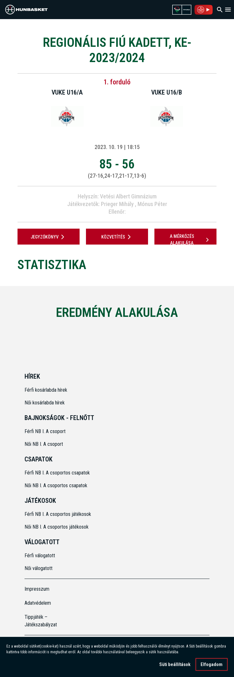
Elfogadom (212, 665)
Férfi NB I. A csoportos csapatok (58, 473)
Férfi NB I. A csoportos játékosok (58, 514)
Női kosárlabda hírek (45, 403)
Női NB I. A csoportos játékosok (57, 527)
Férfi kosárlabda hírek (46, 390)
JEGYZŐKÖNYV (49, 237)
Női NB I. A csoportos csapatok (57, 485)
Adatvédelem (38, 603)
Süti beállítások (174, 665)
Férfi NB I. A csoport (45, 431)
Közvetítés (117, 237)
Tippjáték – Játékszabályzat (41, 621)
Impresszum (37, 589)
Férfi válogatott (40, 555)
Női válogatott (39, 568)
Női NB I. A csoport (44, 444)
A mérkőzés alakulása (190, 240)
